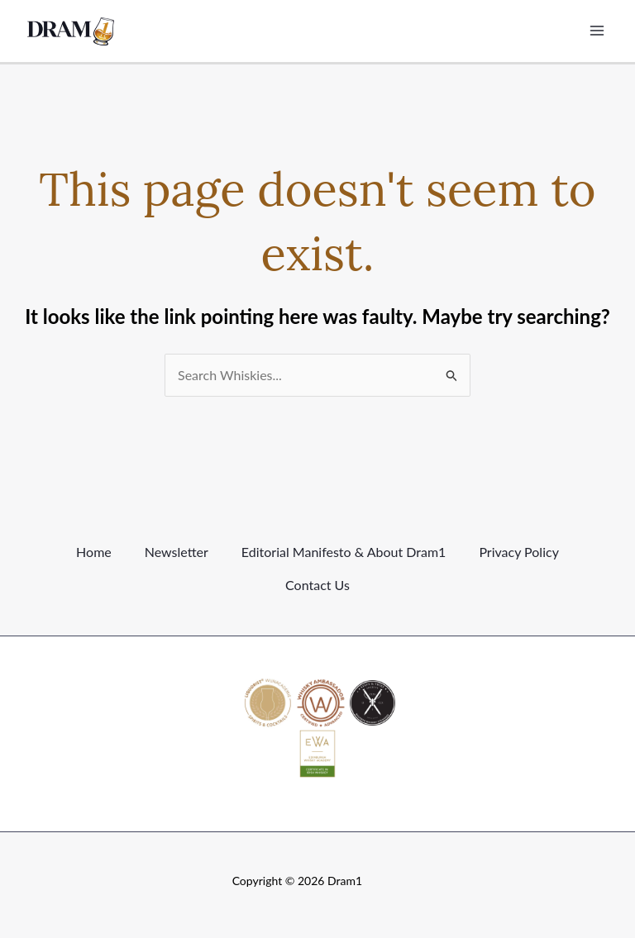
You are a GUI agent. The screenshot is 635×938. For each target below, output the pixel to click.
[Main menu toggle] (597, 30)
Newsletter (176, 551)
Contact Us (317, 585)
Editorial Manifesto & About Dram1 (343, 551)
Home (94, 551)
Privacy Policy (519, 551)
